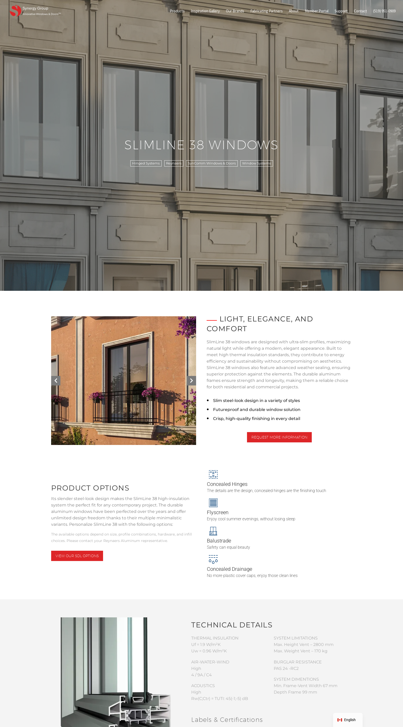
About (294, 10)
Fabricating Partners (266, 10)
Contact (360, 10)
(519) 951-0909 (384, 10)
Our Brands (235, 10)
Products (177, 10)
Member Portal (316, 10)
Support (341, 10)
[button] (55, 380)
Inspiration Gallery (205, 10)
